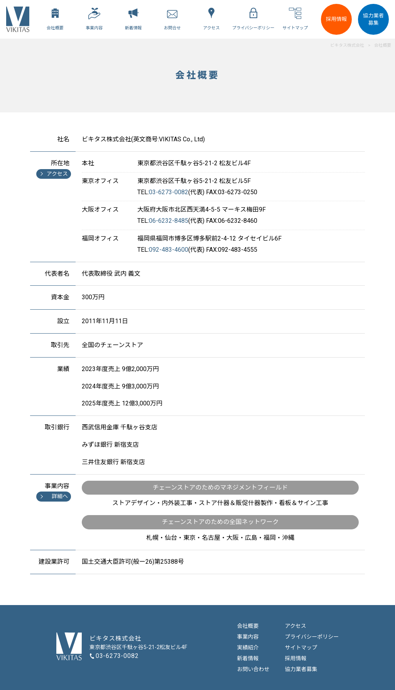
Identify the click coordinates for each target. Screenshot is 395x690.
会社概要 (248, 626)
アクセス (295, 626)
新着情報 (248, 658)
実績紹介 (248, 647)
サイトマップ (301, 647)
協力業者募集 (373, 19)
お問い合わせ (253, 669)
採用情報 (336, 19)
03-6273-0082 (117, 655)
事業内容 (248, 637)
